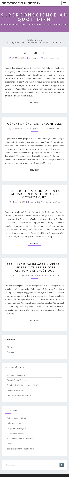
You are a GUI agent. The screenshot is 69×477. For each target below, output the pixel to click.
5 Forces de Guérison (16, 375)
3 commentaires (51, 202)
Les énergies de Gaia (15, 390)
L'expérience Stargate (16, 428)
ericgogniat (35, 58)
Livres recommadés (15, 433)
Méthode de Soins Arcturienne (20, 438)
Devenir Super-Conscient (17, 380)
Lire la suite (35, 102)
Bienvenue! (12, 347)
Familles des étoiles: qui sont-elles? (22, 385)
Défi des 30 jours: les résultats (20, 395)
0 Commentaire (51, 58)
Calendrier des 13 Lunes (17, 418)
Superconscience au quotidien (21, 3)
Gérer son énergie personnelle (34, 123)
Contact (10, 352)
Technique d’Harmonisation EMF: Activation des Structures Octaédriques (34, 194)
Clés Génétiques (14, 423)
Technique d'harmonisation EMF (21, 448)
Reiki (9, 443)
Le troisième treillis (34, 53)
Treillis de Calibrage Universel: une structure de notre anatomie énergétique (34, 267)
